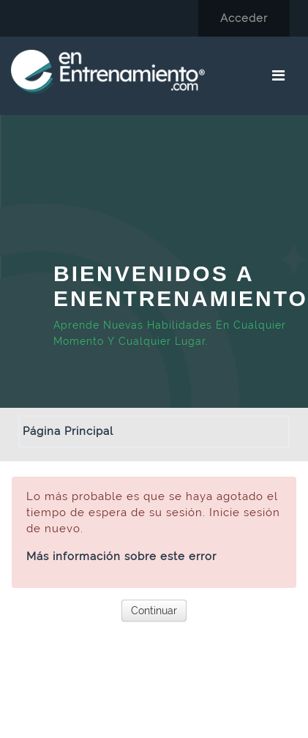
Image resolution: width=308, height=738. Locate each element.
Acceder (244, 18)
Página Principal (68, 431)
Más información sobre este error (121, 556)
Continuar (154, 610)
